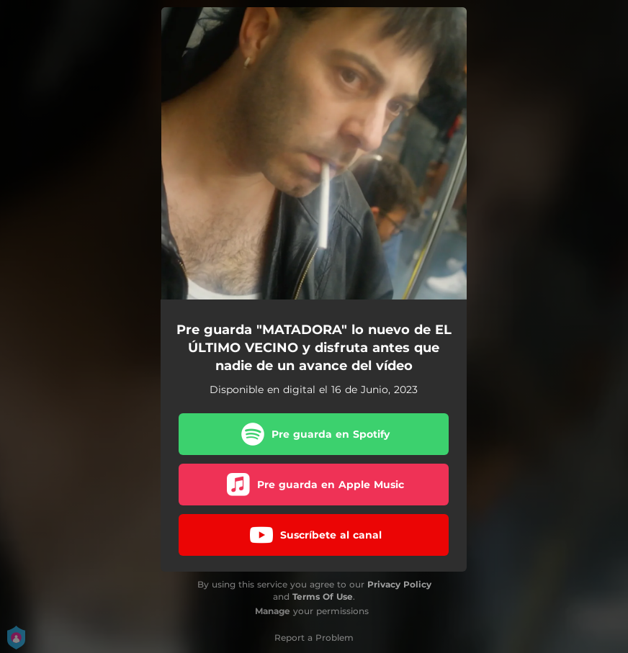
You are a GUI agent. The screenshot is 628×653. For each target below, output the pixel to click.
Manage (272, 610)
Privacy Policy (399, 584)
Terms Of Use (322, 596)
